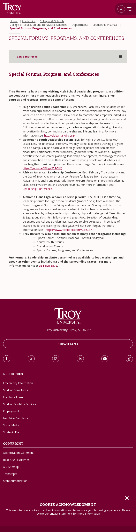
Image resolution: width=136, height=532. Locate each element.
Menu (129, 9)
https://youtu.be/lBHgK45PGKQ (42, 168)
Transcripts (10, 474)
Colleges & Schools (52, 21)
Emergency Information (18, 383)
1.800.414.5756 (68, 343)
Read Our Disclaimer (16, 460)
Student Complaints (15, 390)
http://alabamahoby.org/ (59, 135)
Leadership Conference (37, 189)
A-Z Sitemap (11, 467)
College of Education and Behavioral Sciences (38, 25)
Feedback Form (13, 397)
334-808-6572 (48, 265)
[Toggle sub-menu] (120, 56)
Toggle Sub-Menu (26, 56)
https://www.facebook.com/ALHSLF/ (69, 230)
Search (12, 8)
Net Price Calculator (15, 418)
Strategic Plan (11, 432)
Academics (28, 21)
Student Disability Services (19, 404)
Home (14, 21)
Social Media (11, 425)
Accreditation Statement (18, 453)
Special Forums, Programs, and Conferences (41, 28)
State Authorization (15, 481)
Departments (80, 25)
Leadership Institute (105, 25)
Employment (11, 411)
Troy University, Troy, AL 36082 (68, 330)
